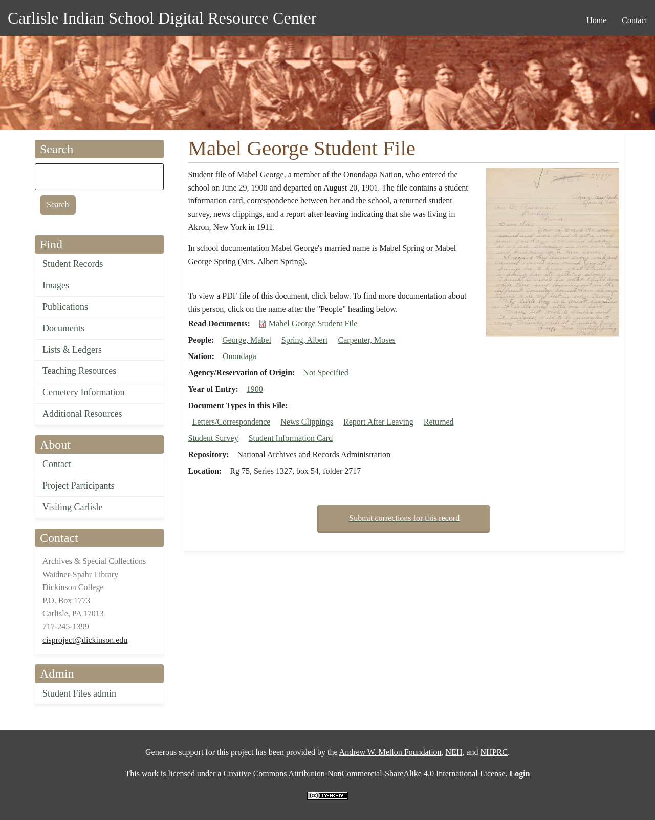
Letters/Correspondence (231, 421)
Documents (63, 328)
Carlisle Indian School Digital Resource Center (162, 18)
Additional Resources (82, 414)
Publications (65, 307)
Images (55, 285)
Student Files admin (79, 693)
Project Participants (78, 485)
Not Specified (325, 372)
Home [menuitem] (596, 20)
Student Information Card (291, 438)
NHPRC (494, 752)
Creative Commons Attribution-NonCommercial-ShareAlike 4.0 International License (364, 773)
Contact (56, 464)
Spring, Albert (304, 339)
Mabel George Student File (313, 323)
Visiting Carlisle (72, 507)
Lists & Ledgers (72, 350)
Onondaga (239, 356)
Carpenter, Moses (367, 339)
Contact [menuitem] (634, 20)
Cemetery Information (83, 392)
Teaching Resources (79, 371)
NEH (454, 752)
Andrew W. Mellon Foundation (390, 752)
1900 (255, 389)
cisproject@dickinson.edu (84, 640)
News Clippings (306, 421)
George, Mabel (246, 339)
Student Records (72, 264)
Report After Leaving (378, 421)
